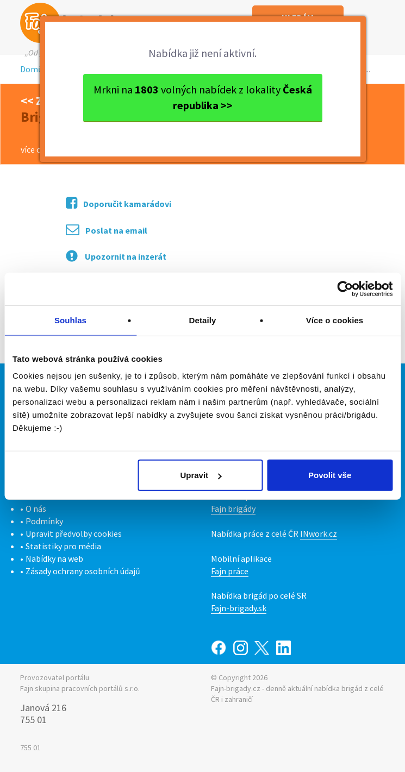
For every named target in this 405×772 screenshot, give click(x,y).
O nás (36, 508)
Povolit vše (329, 475)
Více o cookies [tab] (335, 319)
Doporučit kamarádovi (118, 203)
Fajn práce (229, 571)
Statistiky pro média (63, 546)
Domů (31, 69)
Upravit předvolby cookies (74, 533)
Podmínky (44, 521)
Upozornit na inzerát (116, 256)
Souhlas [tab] (70, 319)
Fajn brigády (233, 508)
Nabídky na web (54, 558)
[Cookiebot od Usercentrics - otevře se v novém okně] (344, 288)
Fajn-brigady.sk (238, 607)
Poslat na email (106, 229)
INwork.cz (318, 533)
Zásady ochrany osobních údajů (83, 571)
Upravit (200, 475)
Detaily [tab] (202, 319)
